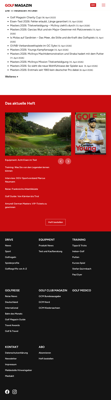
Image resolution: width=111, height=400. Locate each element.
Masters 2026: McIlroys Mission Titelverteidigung (39, 61)
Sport (8, 251)
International (11, 307)
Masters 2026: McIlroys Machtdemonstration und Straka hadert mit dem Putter (57, 53)
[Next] (68, 161)
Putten (75, 257)
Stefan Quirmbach (81, 268)
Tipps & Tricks (79, 245)
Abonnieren (45, 352)
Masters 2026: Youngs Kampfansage (32, 49)
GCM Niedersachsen (49, 307)
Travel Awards (12, 325)
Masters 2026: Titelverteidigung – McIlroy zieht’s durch (42, 25)
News (8, 245)
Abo (93, 5)
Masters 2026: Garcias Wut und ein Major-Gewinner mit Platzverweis (51, 29)
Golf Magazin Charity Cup (25, 17)
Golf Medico (81, 290)
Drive (9, 239)
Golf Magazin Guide (15, 319)
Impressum (11, 364)
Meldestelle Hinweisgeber (18, 370)
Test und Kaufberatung (50, 251)
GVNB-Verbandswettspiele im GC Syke (33, 45)
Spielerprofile (12, 263)
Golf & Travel (11, 331)
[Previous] (61, 161)
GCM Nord (44, 302)
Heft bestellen (55, 222)
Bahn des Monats (13, 313)
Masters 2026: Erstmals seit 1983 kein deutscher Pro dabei (44, 69)
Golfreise (12, 290)
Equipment (47, 239)
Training (79, 239)
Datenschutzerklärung (16, 352)
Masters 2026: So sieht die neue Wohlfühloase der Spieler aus (47, 65)
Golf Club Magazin (53, 290)
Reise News (11, 296)
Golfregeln (10, 257)
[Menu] (103, 5)
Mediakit (9, 376)
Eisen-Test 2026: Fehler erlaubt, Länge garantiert (39, 21)
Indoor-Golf (78, 251)
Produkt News (46, 245)
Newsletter (11, 358)
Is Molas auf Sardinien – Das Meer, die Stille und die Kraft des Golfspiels (52, 37)
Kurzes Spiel (78, 263)
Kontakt (11, 347)
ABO (42, 347)
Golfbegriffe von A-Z (16, 268)
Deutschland (11, 302)
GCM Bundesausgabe (50, 296)
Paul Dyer (77, 274)
